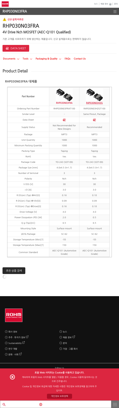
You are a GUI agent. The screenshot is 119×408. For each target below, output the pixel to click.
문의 (116, 4)
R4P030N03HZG (94, 103)
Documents (11, 59)
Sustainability (14, 343)
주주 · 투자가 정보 (16, 337)
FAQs (67, 59)
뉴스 (96, 4)
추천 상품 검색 (14, 270)
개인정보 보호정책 (59, 396)
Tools (27, 59)
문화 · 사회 (13, 354)
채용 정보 (104, 4)
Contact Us (80, 59)
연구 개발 (12, 349)
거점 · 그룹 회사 (70, 349)
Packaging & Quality (48, 59)
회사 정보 (12, 332)
